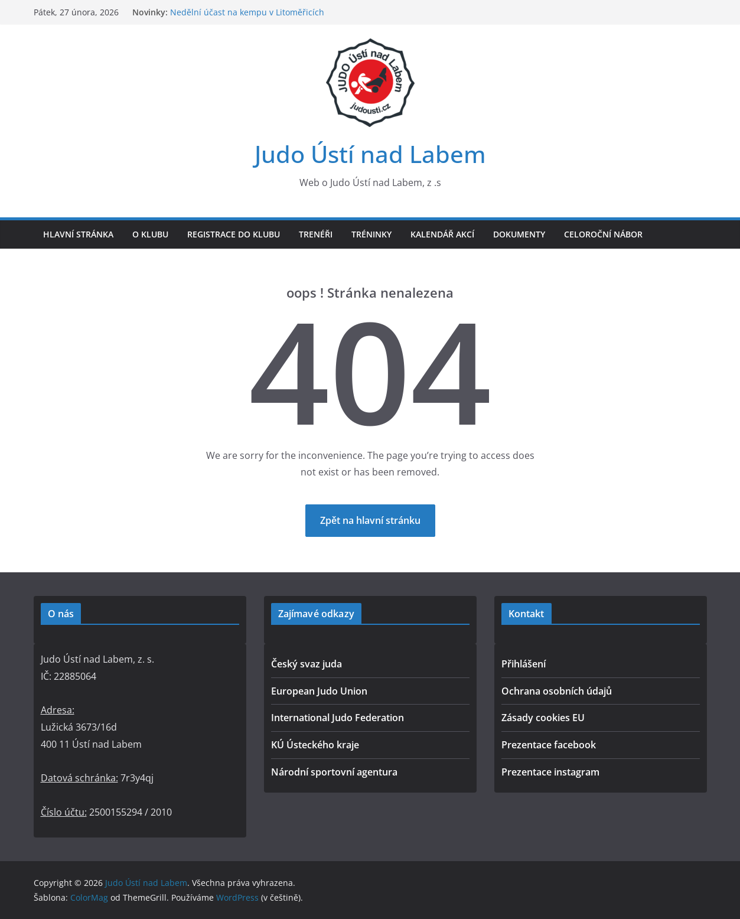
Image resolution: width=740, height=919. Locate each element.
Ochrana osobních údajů (556, 691)
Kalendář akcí (442, 234)
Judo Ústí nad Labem (370, 154)
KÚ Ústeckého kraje (315, 744)
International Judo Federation (337, 717)
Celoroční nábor (603, 234)
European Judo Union (319, 691)
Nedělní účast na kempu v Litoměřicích (247, 12)
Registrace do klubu (233, 234)
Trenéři (315, 234)
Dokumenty (519, 234)
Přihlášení (523, 663)
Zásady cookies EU (543, 717)
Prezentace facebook (548, 744)
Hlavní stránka (78, 234)
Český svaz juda (306, 663)
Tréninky (371, 234)
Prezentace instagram (550, 771)
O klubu (150, 234)
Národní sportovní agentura (334, 771)
